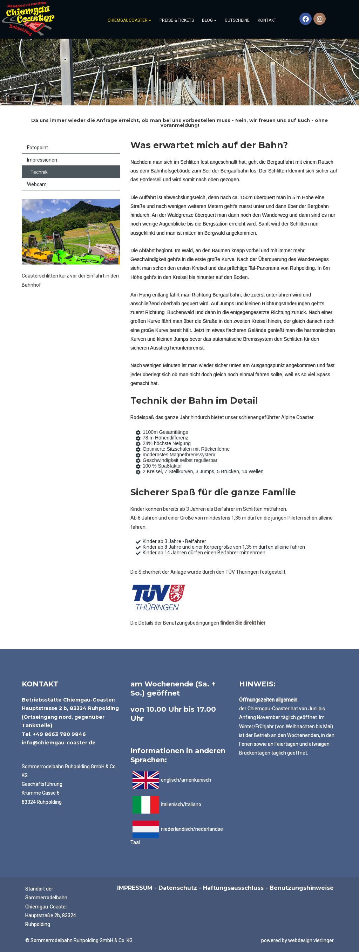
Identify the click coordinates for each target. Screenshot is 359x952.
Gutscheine (237, 20)
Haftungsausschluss (233, 888)
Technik (39, 172)
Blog (209, 20)
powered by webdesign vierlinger (297, 940)
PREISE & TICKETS (177, 20)
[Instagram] (319, 19)
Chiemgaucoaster (129, 20)
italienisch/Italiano (180, 804)
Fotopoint (37, 147)
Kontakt (267, 20)
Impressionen (42, 160)
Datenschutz (177, 888)
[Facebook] (305, 19)
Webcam (37, 184)
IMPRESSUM (135, 888)
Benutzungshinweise (302, 888)
